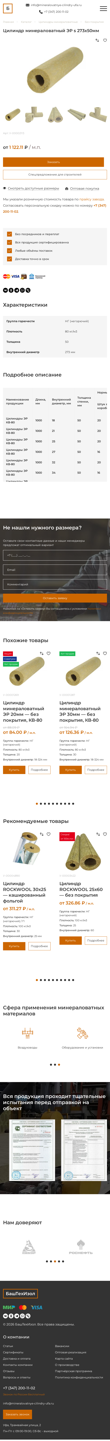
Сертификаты (13, 1354)
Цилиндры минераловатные (58, 21)
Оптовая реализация (70, 1354)
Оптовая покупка (84, 190)
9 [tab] (69, 805)
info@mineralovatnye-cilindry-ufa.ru (56, 5)
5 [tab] (53, 805)
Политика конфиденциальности (79, 1379)
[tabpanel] (27, 1040)
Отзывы (9, 1372)
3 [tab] (45, 805)
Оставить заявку (55, 599)
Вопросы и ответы (16, 1379)
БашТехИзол (20, 1295)
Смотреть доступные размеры (33, 189)
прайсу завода (91, 201)
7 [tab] (61, 805)
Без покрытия (94, 21)
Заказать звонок (17, 1416)
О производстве (67, 1366)
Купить (14, 771)
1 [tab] (37, 805)
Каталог (26, 21)
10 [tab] (73, 805)
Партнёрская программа (73, 1372)
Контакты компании (18, 1366)
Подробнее (39, 771)
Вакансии (62, 1347)
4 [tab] (49, 805)
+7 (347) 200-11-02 (56, 12)
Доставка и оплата (16, 1360)
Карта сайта (64, 1360)
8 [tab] (65, 805)
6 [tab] (57, 805)
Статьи (8, 1347)
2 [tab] (41, 805)
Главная (8, 21)
